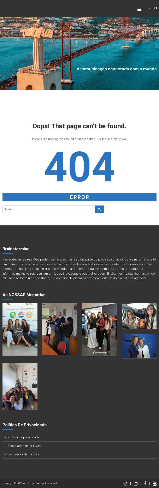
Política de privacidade (24, 437)
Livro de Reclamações (23, 454)
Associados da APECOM (24, 446)
